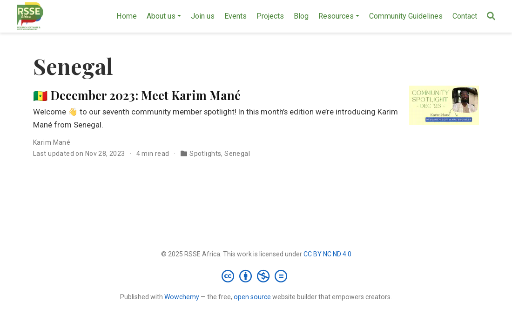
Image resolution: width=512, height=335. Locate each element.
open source (252, 297)
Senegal (237, 153)
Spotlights (205, 153)
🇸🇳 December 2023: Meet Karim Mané (137, 95)
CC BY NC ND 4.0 (327, 254)
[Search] (491, 16)
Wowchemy (181, 297)
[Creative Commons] (256, 276)
